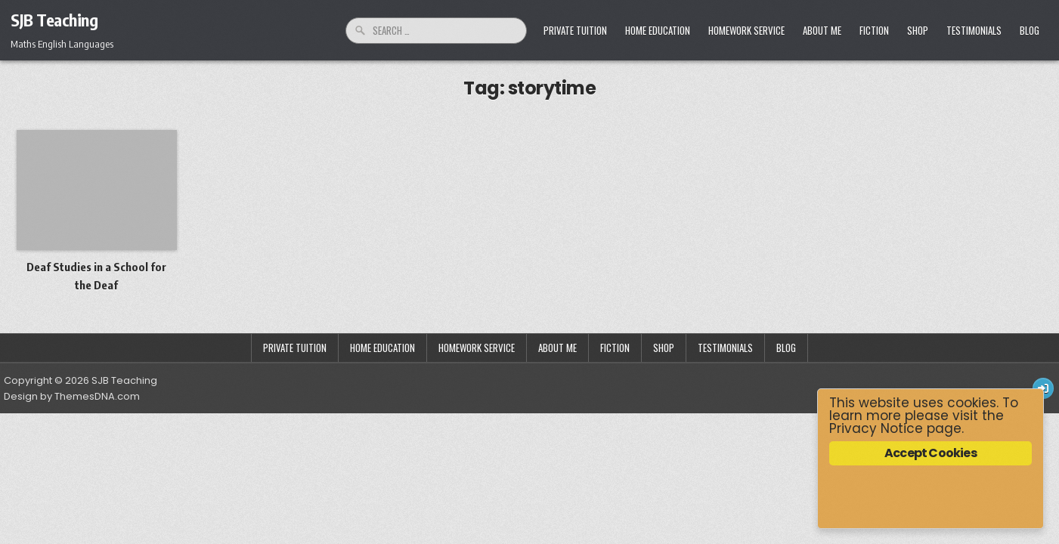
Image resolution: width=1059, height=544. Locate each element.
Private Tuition (575, 30)
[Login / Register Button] (1043, 388)
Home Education (657, 30)
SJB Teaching (54, 19)
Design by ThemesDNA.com (72, 396)
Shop (917, 30)
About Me (822, 30)
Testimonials (974, 30)
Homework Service (746, 30)
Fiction (874, 30)
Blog (1029, 30)
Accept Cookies (930, 453)
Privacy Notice (876, 428)
